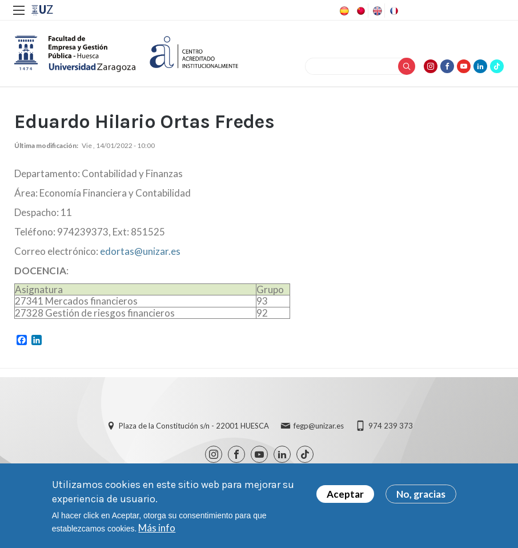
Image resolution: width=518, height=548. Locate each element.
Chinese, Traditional (360, 11)
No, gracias (420, 494)
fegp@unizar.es (319, 425)
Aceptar (345, 494)
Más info (156, 528)
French (393, 11)
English (376, 11)
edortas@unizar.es (140, 251)
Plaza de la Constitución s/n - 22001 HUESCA (194, 425)
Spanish (343, 11)
